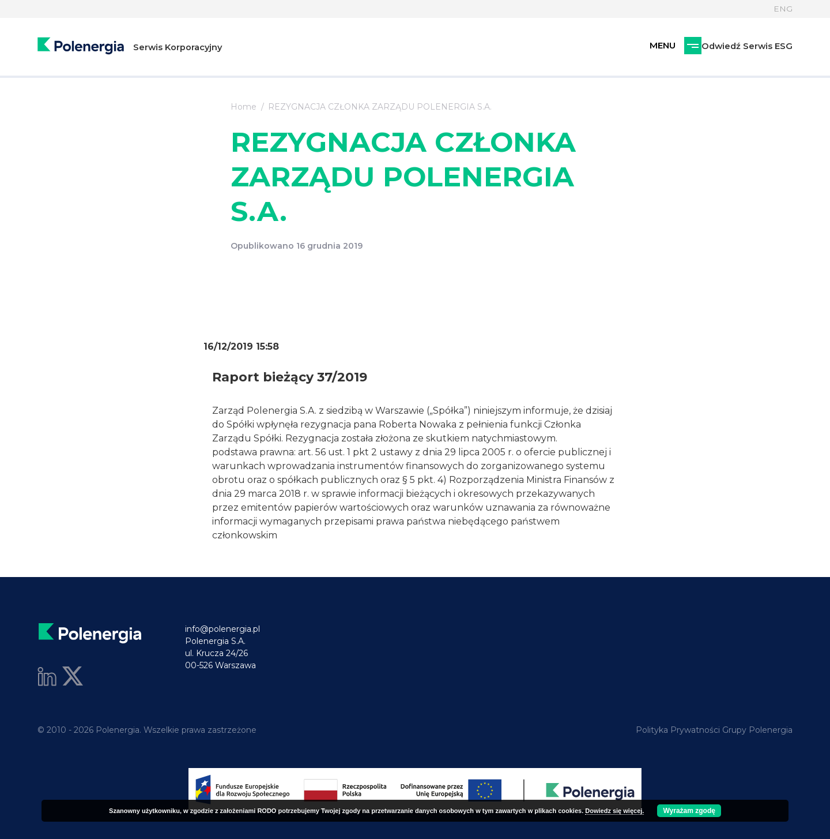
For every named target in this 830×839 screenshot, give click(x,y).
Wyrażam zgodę (689, 811)
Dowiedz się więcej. (614, 810)
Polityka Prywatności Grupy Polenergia (714, 730)
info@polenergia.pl (222, 629)
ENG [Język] (783, 8)
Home (243, 107)
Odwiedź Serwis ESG (685, 47)
